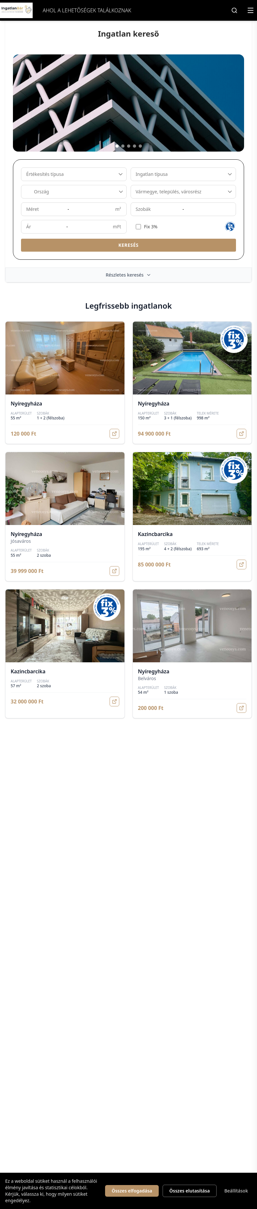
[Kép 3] (128, 146)
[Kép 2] (122, 146)
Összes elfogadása (132, 1191)
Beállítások (236, 1191)
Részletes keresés (128, 275)
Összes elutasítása (189, 1191)
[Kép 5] (140, 146)
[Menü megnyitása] (250, 10)
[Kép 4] (134, 146)
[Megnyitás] (114, 434)
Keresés (128, 245)
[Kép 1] (117, 146)
